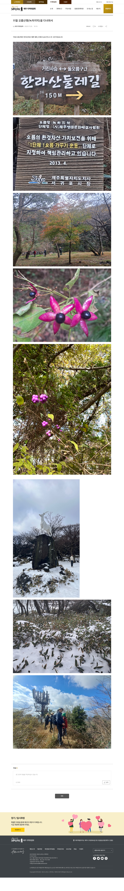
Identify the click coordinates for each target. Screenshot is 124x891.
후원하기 (108, 9)
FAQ (75, 862)
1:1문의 (81, 862)
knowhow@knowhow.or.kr (40, 877)
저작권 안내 (60, 862)
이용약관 (39, 862)
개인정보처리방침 (50, 862)
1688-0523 (35, 873)
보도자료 (68, 862)
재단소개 (32, 862)
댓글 (15, 781)
